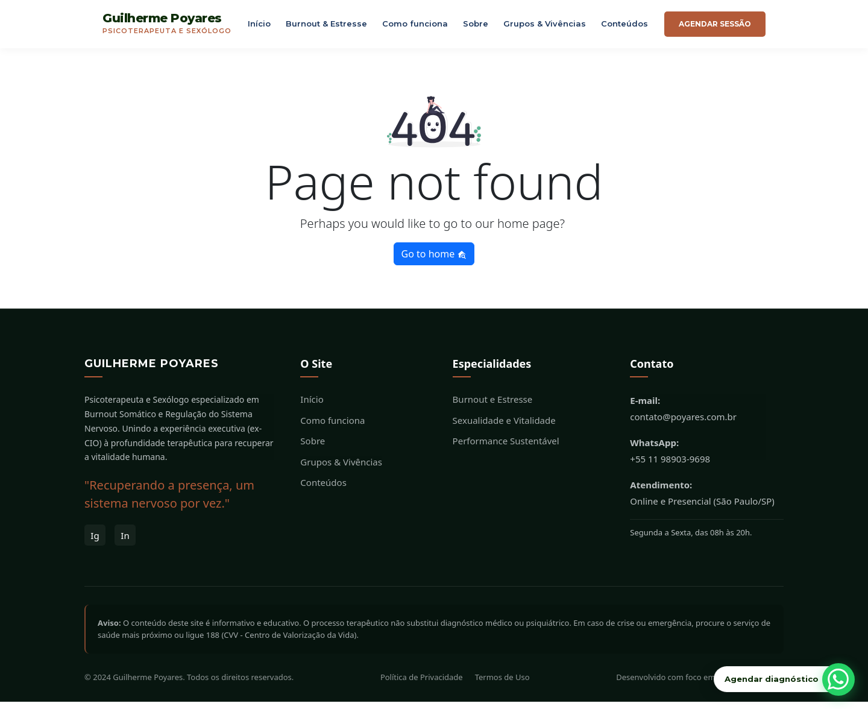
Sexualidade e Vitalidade (504, 427)
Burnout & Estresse (326, 27)
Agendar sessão (715, 27)
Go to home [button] (434, 261)
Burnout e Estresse (493, 407)
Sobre (475, 27)
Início (259, 27)
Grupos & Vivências (544, 27)
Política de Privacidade (421, 684)
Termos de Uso (502, 684)
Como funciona (415, 27)
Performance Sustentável (506, 449)
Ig (94, 543)
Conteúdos (624, 27)
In (125, 543)
